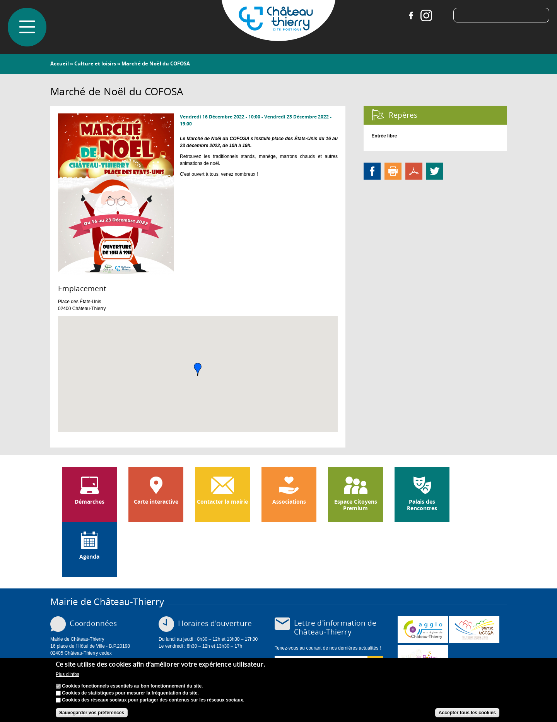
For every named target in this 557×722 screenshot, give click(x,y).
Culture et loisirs (95, 63)
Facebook (411, 15)
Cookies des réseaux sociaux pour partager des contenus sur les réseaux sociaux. (153, 700)
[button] (198, 369)
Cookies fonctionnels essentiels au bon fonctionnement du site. (132, 686)
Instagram (426, 15)
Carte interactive (156, 502)
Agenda (89, 557)
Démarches (89, 502)
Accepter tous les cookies (467, 712)
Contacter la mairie (222, 502)
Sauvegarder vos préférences (91, 712)
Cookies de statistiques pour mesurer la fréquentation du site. (130, 693)
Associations (289, 502)
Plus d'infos (67, 674)
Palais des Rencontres (422, 505)
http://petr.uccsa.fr (474, 629)
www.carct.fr (423, 629)
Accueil (59, 63)
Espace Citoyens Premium (355, 505)
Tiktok (441, 15)
